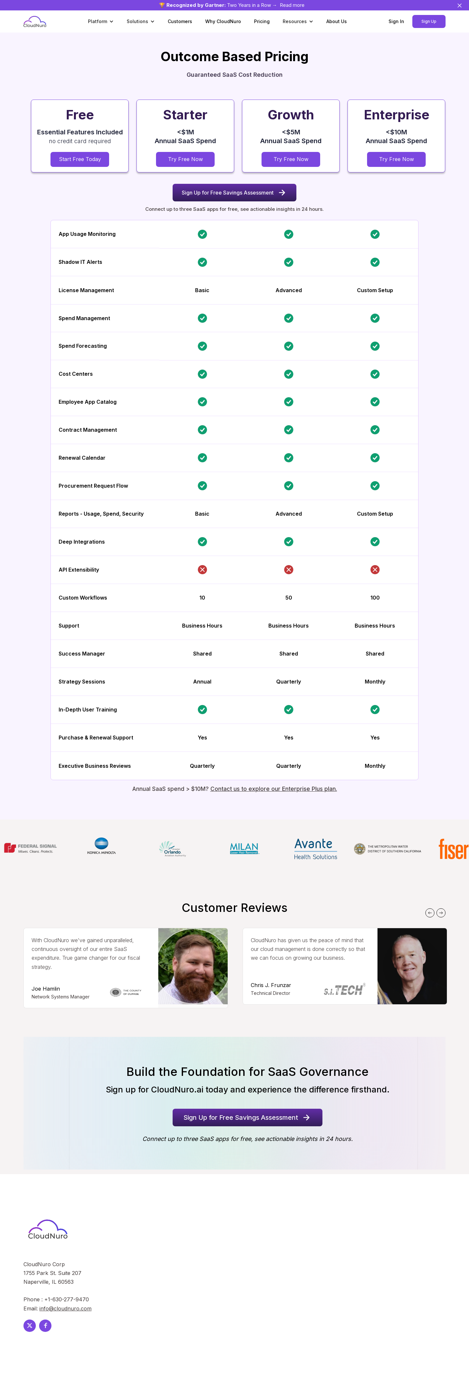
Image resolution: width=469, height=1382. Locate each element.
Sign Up (428, 21)
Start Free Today (80, 159)
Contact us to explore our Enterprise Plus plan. (273, 789)
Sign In (396, 21)
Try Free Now (185, 159)
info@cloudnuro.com (65, 1308)
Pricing (262, 21)
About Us (336, 21)
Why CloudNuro (223, 21)
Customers (180, 21)
